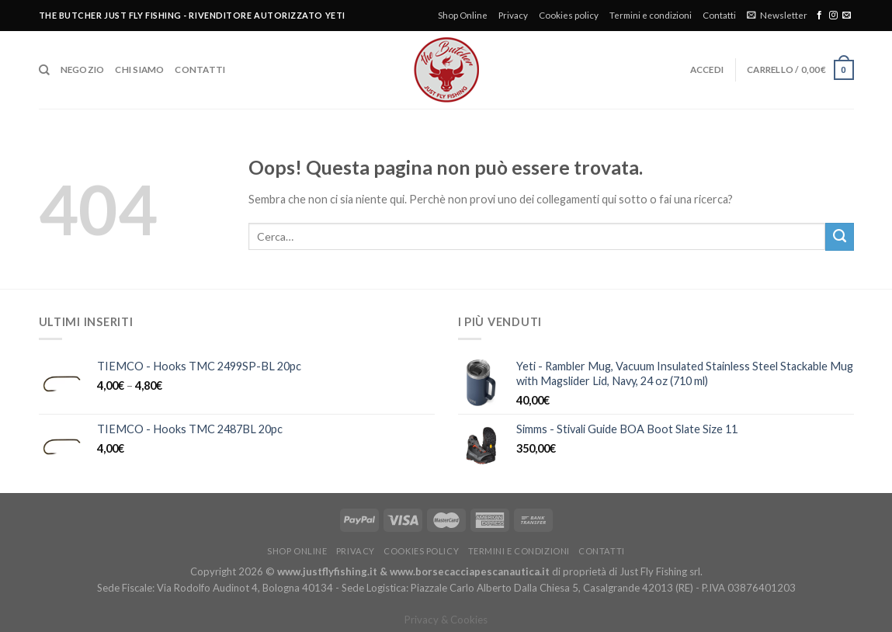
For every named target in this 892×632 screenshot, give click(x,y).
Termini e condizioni (650, 15)
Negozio (83, 69)
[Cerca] (44, 70)
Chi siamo (139, 69)
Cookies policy (569, 15)
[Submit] (839, 237)
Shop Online (463, 15)
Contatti (719, 15)
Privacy (513, 15)
